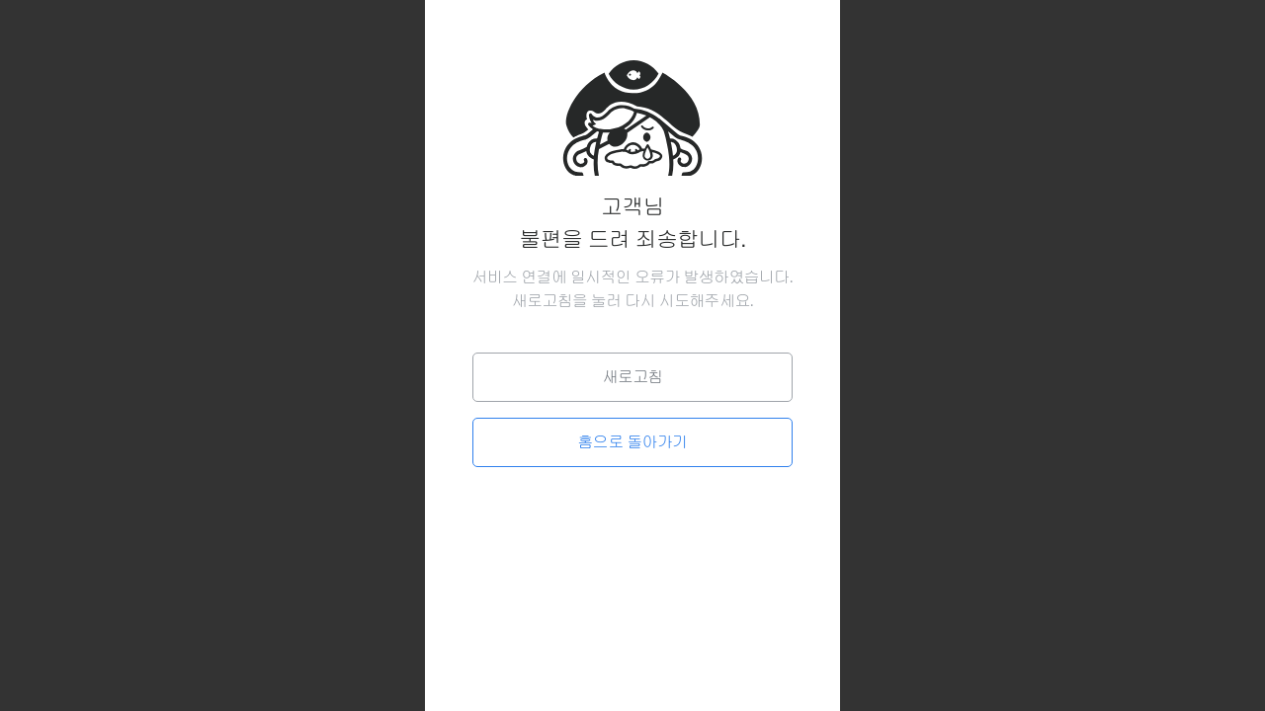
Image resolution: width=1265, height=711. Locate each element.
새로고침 (632, 376)
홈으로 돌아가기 (633, 442)
